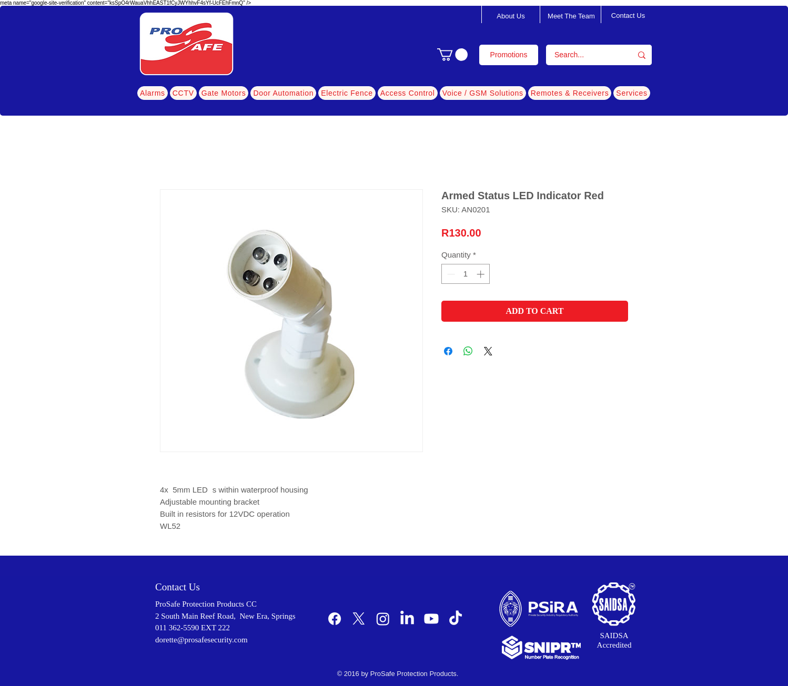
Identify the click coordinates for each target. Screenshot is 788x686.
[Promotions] (508, 55)
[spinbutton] (465, 274)
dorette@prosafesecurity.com (201, 640)
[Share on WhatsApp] (468, 351)
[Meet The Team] (571, 16)
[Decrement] (450, 274)
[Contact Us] (628, 16)
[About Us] (511, 16)
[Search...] (582, 55)
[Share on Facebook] (448, 351)
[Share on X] (488, 351)
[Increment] (481, 274)
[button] (452, 54)
